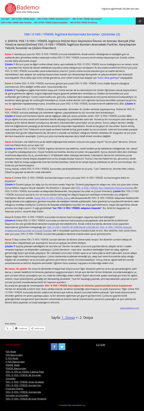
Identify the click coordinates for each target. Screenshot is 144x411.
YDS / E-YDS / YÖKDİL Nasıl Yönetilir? (16, 23)
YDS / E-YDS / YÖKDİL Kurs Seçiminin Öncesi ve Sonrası (104, 187)
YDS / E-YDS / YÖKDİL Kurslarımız (83, 23)
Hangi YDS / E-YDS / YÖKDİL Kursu (52, 198)
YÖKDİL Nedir (13, 365)
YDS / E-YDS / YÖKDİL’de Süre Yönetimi (26, 398)
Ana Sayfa (5, 19)
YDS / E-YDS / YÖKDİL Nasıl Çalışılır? (87, 19)
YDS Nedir (11, 351)
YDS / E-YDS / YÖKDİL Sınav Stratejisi (25, 381)
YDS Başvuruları (14, 355)
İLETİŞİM (100, 344)
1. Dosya (68, 317)
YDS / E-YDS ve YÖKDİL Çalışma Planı (25, 371)
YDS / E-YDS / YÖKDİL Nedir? (23, 19)
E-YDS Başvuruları (15, 361)
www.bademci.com (129, 308)
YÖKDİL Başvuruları (16, 368)
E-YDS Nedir (12, 358)
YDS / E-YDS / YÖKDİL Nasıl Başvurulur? (53, 19)
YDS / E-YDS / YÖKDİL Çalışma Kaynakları (51, 23)
